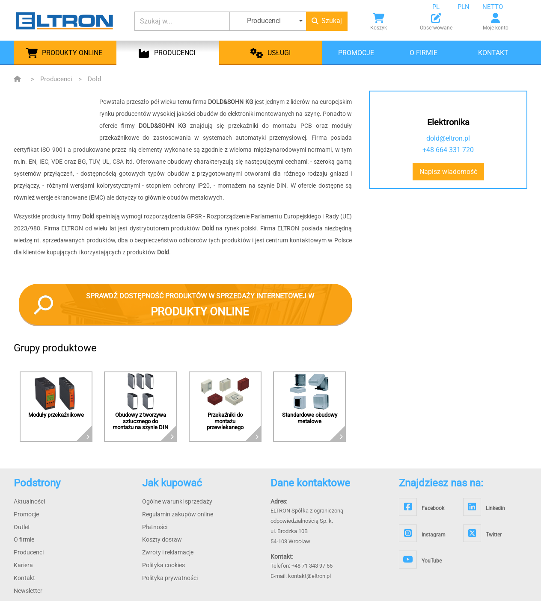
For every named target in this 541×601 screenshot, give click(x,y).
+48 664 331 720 (448, 150)
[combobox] (442, 7)
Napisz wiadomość (448, 172)
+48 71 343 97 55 (312, 566)
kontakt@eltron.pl (309, 576)
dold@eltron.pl (448, 138)
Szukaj (327, 21)
